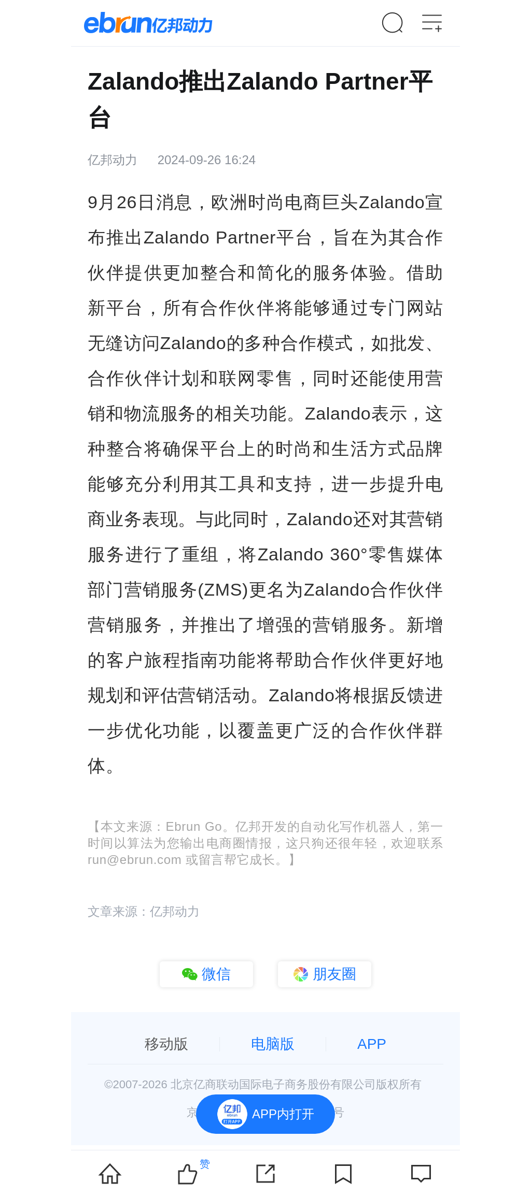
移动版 (166, 1044)
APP (371, 1044)
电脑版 (273, 1044)
